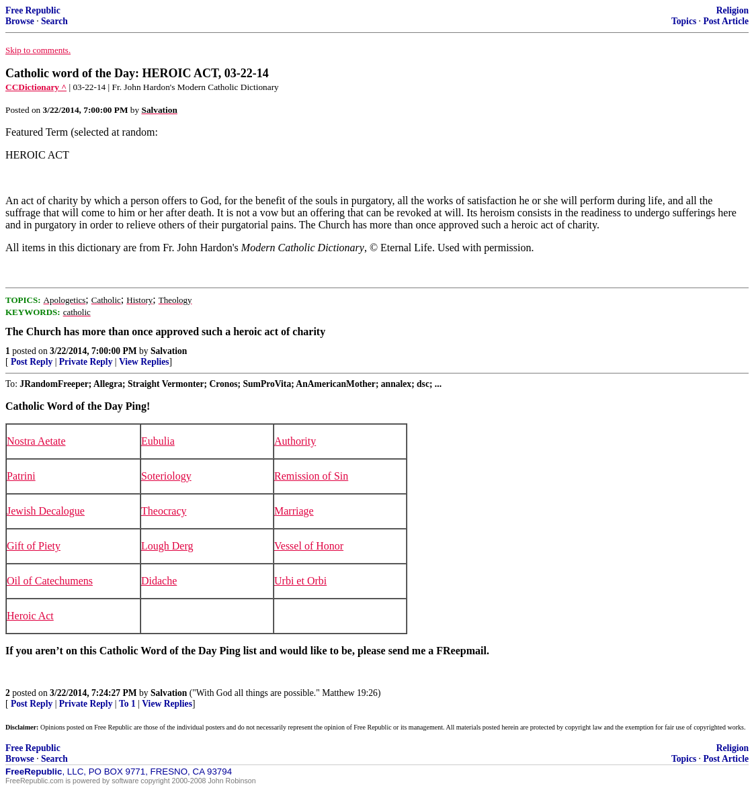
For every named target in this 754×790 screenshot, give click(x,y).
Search (54, 21)
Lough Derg (167, 546)
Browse (19, 21)
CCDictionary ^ (36, 87)
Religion (732, 10)
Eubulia (158, 441)
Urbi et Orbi (300, 580)
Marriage (294, 511)
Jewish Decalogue (46, 511)
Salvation (169, 351)
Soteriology (166, 476)
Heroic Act (30, 615)
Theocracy (164, 511)
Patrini (21, 476)
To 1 (127, 704)
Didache (159, 580)
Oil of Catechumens (50, 580)
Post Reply (31, 362)
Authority (295, 441)
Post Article (726, 21)
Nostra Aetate (36, 441)
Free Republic (32, 10)
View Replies (144, 362)
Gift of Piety (33, 546)
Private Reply (86, 362)
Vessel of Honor (308, 546)
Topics (683, 21)
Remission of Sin (311, 476)
